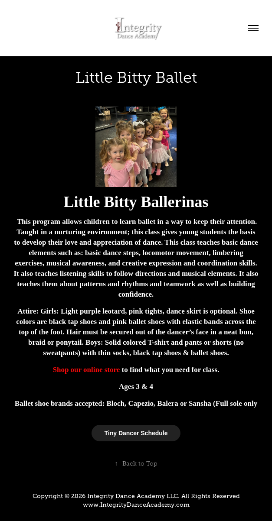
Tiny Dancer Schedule (135, 433)
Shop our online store (86, 370)
